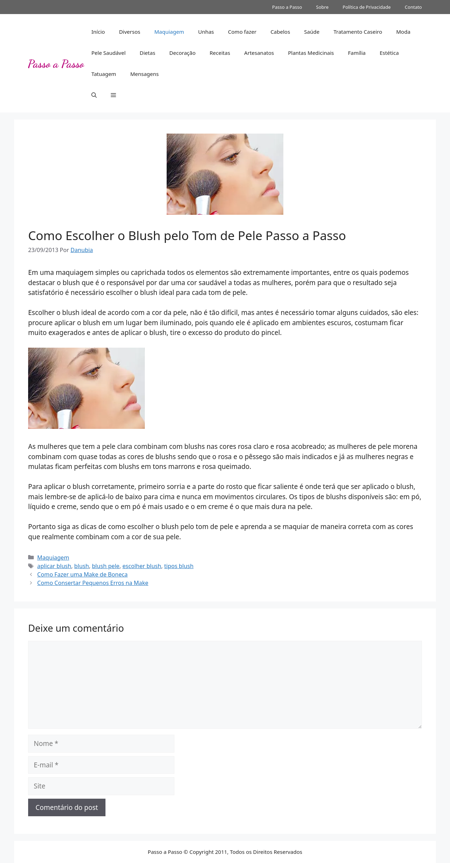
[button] (94, 94)
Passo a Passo (287, 7)
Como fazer (242, 31)
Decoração (182, 52)
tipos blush (178, 566)
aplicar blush (54, 566)
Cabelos (280, 31)
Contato (413, 7)
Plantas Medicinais (311, 52)
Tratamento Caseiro (358, 31)
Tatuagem (103, 73)
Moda (403, 31)
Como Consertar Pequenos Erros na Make (92, 583)
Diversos (129, 31)
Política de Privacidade (367, 7)
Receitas (220, 52)
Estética (389, 52)
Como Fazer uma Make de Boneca (82, 574)
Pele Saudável (108, 52)
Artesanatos (259, 52)
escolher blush (141, 566)
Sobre (322, 7)
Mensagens (144, 73)
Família (357, 52)
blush (81, 566)
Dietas (147, 52)
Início (98, 31)
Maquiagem (169, 31)
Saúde (312, 31)
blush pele (105, 566)
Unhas (206, 31)
